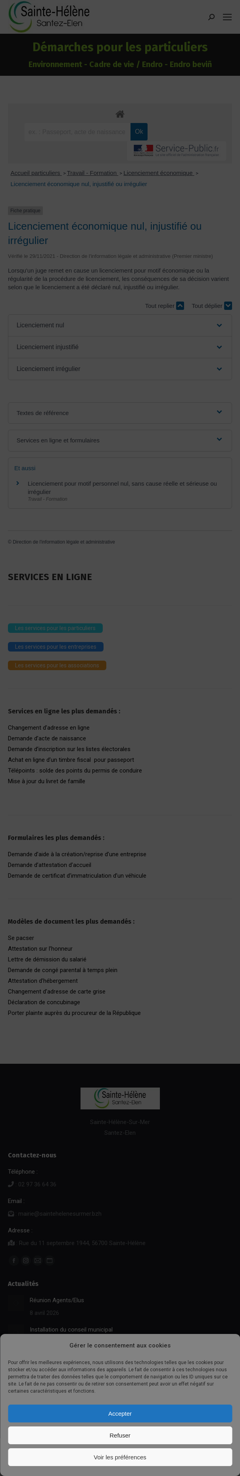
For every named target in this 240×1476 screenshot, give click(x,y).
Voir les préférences (120, 1457)
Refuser (120, 1435)
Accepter (120, 1413)
